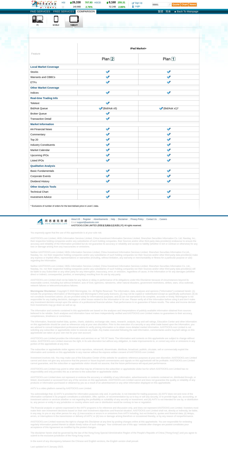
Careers (163, 219)
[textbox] (160, 4)
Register (87, 219)
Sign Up (137, 3)
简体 (168, 11)
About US (76, 219)
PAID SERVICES (40, 11)
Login (136, 6)
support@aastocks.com (88, 222)
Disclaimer (123, 219)
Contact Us (151, 219)
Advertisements (101, 219)
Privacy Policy (137, 219)
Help (113, 219)
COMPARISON (86, 11)
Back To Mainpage (186, 11)
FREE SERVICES (63, 11)
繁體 (160, 11)
